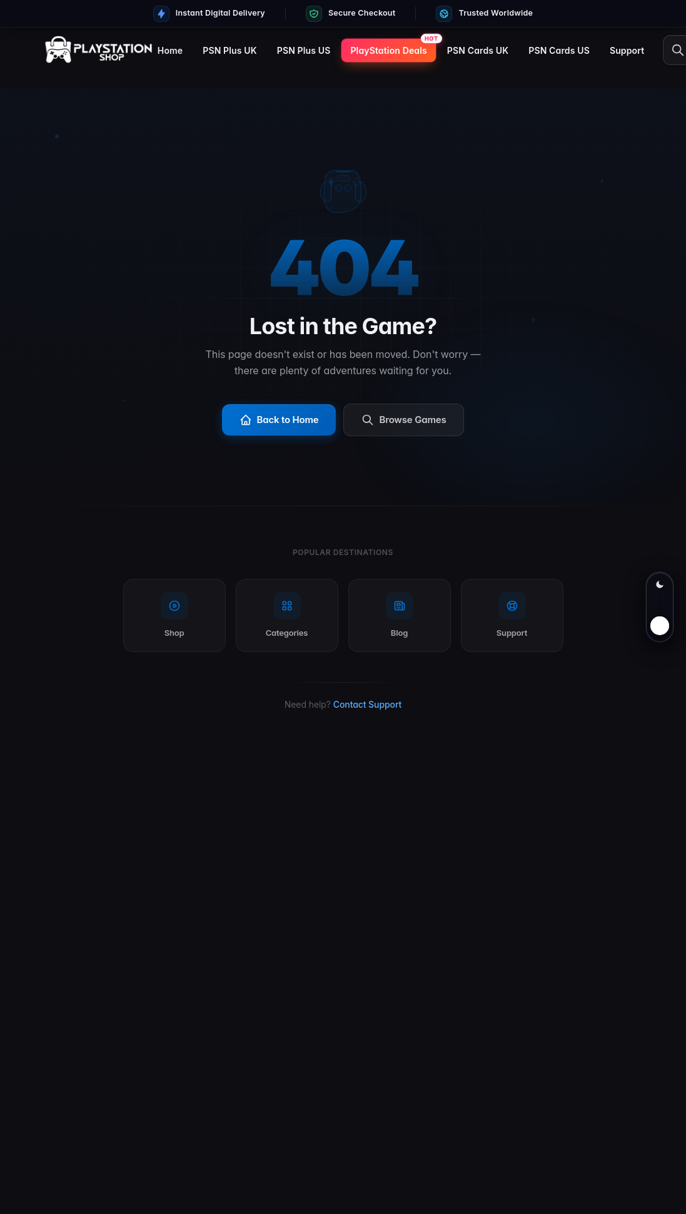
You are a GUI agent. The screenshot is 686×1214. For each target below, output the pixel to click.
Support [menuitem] (627, 50)
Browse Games (403, 420)
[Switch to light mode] (659, 607)
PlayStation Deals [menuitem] (388, 50)
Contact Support (367, 704)
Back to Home (279, 420)
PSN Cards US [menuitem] (559, 50)
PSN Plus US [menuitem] (304, 50)
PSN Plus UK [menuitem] (229, 50)
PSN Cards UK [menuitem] (477, 50)
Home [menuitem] (170, 50)
